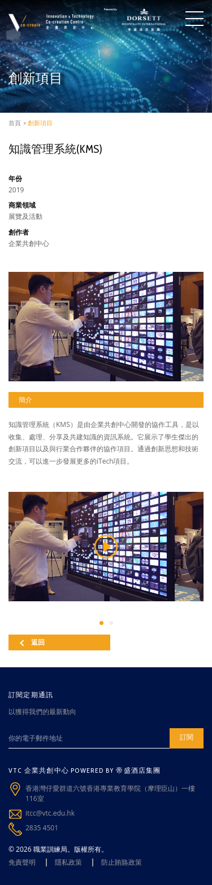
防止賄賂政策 (121, 862)
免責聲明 (22, 862)
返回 (32, 642)
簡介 (25, 399)
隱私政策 (68, 862)
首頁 (14, 123)
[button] (101, 623)
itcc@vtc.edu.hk (50, 813)
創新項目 (40, 123)
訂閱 (186, 737)
